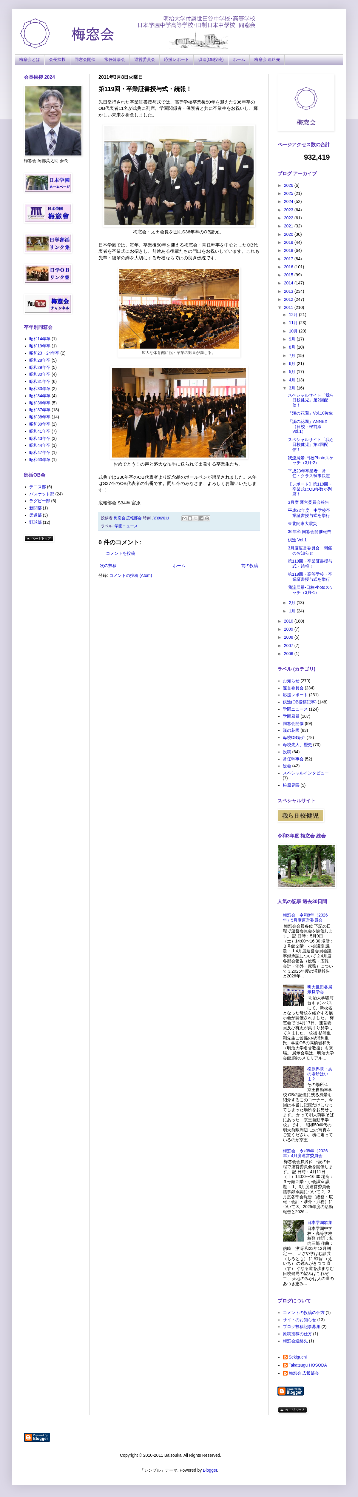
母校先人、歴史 (297, 744)
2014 (289, 283)
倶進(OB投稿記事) (300, 702)
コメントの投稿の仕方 (304, 1312)
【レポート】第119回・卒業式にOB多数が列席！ (310, 489)
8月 (293, 347)
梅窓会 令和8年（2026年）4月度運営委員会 (305, 1153)
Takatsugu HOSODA (308, 1365)
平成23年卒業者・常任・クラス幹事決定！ (311, 473)
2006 (289, 653)
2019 (289, 242)
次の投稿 (108, 565)
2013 (289, 291)
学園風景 (291, 716)
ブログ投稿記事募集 (301, 1326)
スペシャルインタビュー (306, 773)
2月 (293, 602)
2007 (289, 645)
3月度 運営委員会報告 (308, 502)
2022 (289, 217)
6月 (293, 363)
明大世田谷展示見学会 (319, 989)
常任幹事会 (114, 59)
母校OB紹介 (294, 737)
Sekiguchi (298, 1357)
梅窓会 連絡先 (267, 59)
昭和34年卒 (40, 395)
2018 (289, 250)
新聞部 (35, 508)
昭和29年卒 (40, 367)
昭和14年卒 (40, 338)
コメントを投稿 (120, 553)
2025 (289, 193)
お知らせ (291, 680)
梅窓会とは (29, 59)
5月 (293, 371)
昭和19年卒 (40, 346)
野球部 (35, 522)
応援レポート (176, 59)
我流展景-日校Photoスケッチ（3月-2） (311, 460)
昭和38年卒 (40, 417)
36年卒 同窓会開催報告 (309, 531)
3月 (293, 388)
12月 (294, 314)
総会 (287, 765)
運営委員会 (144, 59)
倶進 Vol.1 (297, 539)
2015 (289, 274)
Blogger (210, 1470)
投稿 (287, 751)
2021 (289, 226)
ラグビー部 (39, 500)
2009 (289, 629)
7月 (293, 355)
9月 (293, 339)
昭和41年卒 (40, 431)
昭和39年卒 (40, 424)
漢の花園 (291, 730)
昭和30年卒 (40, 374)
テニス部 (37, 486)
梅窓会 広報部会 (304, 1373)
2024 (289, 201)
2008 (289, 637)
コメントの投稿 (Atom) (130, 575)
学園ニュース (126, 526)
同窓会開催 (85, 59)
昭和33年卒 (40, 388)
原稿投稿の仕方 (297, 1333)
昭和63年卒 (40, 459)
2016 (289, 266)
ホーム (239, 59)
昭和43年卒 (40, 438)
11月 (294, 322)
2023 (289, 209)
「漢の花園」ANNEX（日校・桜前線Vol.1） (307, 426)
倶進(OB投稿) (211, 59)
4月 (293, 380)
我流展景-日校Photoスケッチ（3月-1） (311, 590)
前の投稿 (249, 565)
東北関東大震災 (302, 523)
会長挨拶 (57, 59)
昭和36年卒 (40, 403)
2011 (289, 307)
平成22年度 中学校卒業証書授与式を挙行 (309, 513)
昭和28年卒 (40, 360)
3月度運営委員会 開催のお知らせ (310, 550)
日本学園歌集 (319, 1222)
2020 (289, 234)
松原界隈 (291, 785)
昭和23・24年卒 (44, 353)
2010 (289, 621)
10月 (294, 331)
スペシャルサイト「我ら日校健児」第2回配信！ (311, 400)
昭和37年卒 (40, 409)
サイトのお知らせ (299, 1319)
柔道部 (35, 515)
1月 (293, 611)
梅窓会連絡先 (295, 1341)
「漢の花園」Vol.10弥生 (310, 413)
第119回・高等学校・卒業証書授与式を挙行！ (311, 577)
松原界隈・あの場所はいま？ (319, 1073)
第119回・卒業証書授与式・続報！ (310, 564)
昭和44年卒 (40, 445)
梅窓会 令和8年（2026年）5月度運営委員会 (305, 917)
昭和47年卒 (40, 452)
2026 (289, 185)
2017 (289, 258)
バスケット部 (41, 494)
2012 (289, 299)
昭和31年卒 (40, 381)
